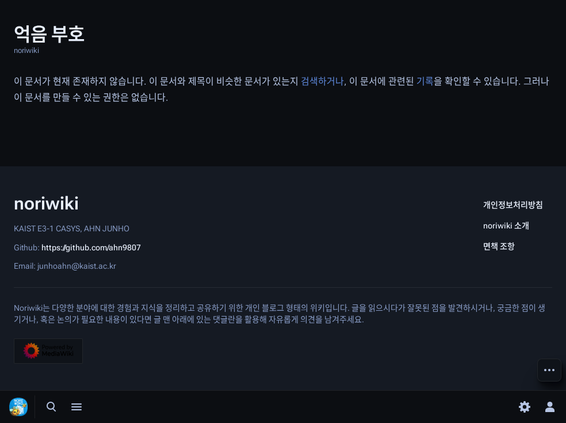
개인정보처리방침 (513, 204)
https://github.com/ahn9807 (91, 246)
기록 (425, 81)
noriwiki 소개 (506, 225)
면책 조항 (499, 246)
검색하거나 (322, 81)
